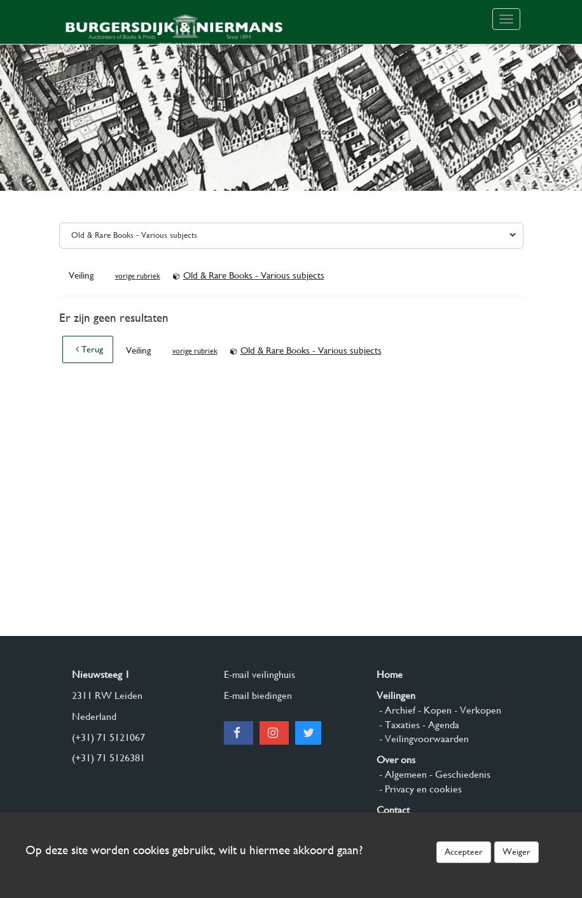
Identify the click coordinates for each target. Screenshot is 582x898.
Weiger (516, 851)
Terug (89, 349)
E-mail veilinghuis (259, 674)
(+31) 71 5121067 (108, 737)
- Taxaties (398, 725)
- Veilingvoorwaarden (423, 739)
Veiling (82, 275)
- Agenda (439, 725)
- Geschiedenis (458, 774)
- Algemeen (402, 774)
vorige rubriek (137, 276)
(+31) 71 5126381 (108, 758)
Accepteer (464, 851)
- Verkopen (476, 710)
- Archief (396, 710)
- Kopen (433, 710)
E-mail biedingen (258, 695)
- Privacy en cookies (419, 789)
